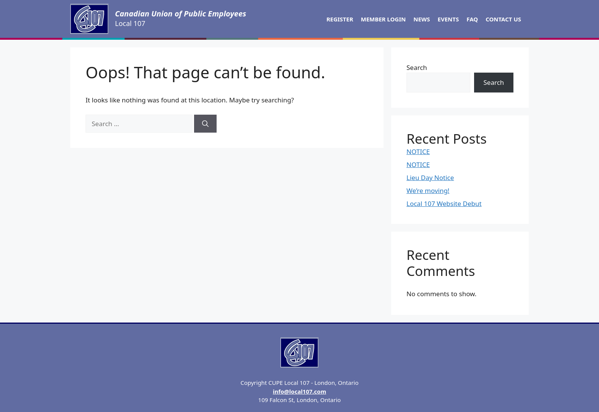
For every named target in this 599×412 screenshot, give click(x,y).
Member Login (383, 19)
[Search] (205, 124)
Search (416, 67)
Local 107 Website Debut (444, 203)
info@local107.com (299, 391)
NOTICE (418, 151)
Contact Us (503, 19)
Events (448, 19)
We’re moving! (427, 190)
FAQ (472, 19)
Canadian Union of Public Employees (180, 13)
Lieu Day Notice (430, 177)
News (421, 19)
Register (339, 19)
